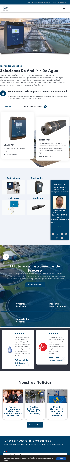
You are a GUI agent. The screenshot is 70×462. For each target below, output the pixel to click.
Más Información (10, 155)
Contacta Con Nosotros (23, 315)
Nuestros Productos (21, 299)
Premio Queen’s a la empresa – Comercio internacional (37, 92)
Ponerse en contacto (35, 279)
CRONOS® (9, 146)
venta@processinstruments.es (40, 2)
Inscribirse (19, 456)
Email (5, 446)
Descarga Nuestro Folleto (57, 299)
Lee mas (8, 101)
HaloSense (44, 141)
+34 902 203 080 (62, 2)
